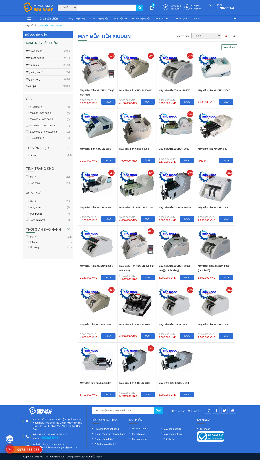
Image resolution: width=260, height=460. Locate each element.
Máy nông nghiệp (141, 18)
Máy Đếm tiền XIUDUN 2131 (95, 148)
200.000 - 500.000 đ (40, 113)
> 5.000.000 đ (37, 138)
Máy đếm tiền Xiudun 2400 (173, 324)
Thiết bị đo (181, 18)
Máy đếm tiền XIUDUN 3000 (174, 148)
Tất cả (33, 177)
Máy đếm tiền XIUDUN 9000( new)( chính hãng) (174, 268)
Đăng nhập (196, 8)
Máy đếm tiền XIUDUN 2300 (213, 324)
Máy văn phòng (77, 18)
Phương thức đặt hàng (107, 429)
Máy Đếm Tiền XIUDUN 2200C (96, 266)
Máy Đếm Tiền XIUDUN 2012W (136, 207)
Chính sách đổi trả (104, 439)
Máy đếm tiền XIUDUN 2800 (134, 324)
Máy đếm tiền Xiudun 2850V (174, 90)
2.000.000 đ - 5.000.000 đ (43, 131)
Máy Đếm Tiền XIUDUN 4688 (96, 207)
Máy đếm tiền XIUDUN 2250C (214, 90)
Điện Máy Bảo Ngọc (91, 456)
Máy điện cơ (120, 18)
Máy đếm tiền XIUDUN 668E (134, 383)
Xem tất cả (229, 47)
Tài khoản (205, 429)
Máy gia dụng (163, 18)
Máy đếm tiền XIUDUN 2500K (135, 90)
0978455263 (225, 8)
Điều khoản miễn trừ (105, 444)
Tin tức (196, 18)
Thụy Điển (35, 207)
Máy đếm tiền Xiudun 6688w (95, 383)
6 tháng (34, 242)
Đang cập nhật (37, 220)
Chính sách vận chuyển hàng (110, 434)
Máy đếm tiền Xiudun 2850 (134, 148)
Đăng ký (195, 5)
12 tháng (34, 247)
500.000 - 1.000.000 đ (41, 119)
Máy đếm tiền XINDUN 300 (212, 148)
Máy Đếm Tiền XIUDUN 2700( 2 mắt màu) (136, 268)
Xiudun (33, 155)
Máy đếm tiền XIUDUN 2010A (175, 207)
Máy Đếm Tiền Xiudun (49, 25)
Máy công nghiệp (99, 18)
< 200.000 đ (36, 107)
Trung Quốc (36, 213)
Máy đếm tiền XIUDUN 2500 (95, 324)
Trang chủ (28, 25)
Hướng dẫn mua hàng (175, 7)
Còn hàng (35, 183)
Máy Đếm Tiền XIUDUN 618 (174, 383)
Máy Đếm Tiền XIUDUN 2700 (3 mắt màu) (97, 92)
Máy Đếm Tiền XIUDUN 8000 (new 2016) (214, 268)
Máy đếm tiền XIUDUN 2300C (214, 207)
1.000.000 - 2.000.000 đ (42, 125)
